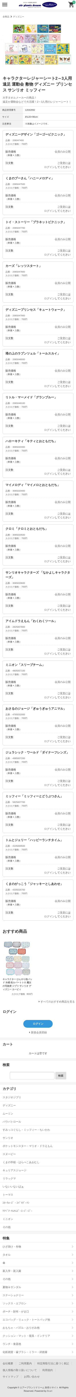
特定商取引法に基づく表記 (53, 1363)
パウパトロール (12, 1121)
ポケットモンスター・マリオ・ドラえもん (28, 1146)
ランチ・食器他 (12, 1343)
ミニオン (8, 1219)
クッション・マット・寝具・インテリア (26, 1335)
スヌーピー (9, 1154)
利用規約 (47, 1370)
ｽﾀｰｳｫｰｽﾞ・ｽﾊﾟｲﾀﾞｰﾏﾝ (16, 1202)
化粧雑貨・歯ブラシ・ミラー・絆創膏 (25, 1352)
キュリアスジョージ (14, 1170)
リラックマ (9, 1178)
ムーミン (8, 1113)
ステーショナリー (13, 1295)
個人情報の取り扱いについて (20, 1370)
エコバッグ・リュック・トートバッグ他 (26, 1319)
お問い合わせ (32, 1376)
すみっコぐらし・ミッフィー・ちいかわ (26, 1129)
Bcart (49, 1391)
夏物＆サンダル (12, 1287)
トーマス (8, 1194)
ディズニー (18, 16)
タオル (7, 1254)
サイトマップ (10, 1376)
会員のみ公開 (63, 151)
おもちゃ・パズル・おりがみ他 (21, 1327)
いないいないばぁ (13, 1186)
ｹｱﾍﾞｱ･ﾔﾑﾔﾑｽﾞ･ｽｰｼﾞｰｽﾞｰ (17, 1210)
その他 (7, 1227)
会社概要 (8, 1363)
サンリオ (8, 1137)
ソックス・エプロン (14, 1303)
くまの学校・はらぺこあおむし (21, 1162)
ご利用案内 (25, 1363)
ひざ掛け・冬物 (12, 1246)
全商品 (6, 16)
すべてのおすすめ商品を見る (58, 1001)
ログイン (49, 167)
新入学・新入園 (12, 1270)
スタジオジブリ (12, 1097)
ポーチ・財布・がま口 (16, 1311)
